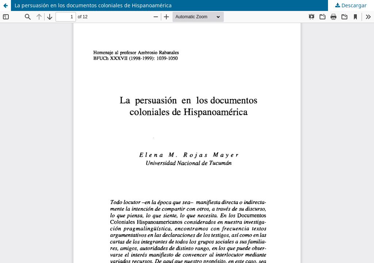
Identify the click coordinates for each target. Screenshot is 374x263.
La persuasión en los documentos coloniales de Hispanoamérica (93, 5)
